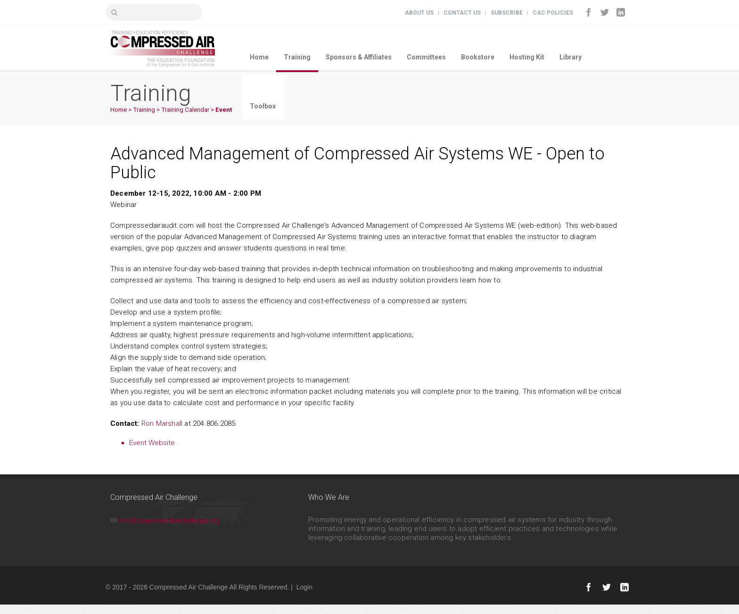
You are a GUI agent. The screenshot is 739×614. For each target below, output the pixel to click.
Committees (426, 57)
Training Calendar (185, 109)
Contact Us (462, 12)
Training (297, 57)
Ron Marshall (161, 423)
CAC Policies (553, 12)
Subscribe (507, 12)
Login (304, 587)
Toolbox (263, 106)
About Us (419, 12)
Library (570, 57)
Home (259, 57)
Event (223, 109)
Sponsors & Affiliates (359, 57)
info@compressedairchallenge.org (169, 520)
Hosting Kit (526, 57)
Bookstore (477, 57)
